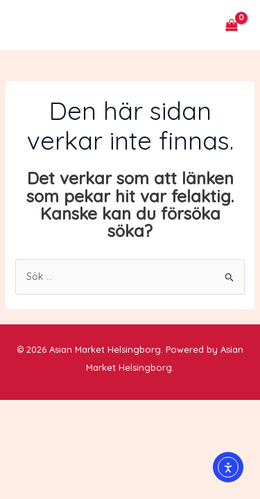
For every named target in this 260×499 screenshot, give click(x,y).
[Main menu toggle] (30, 25)
